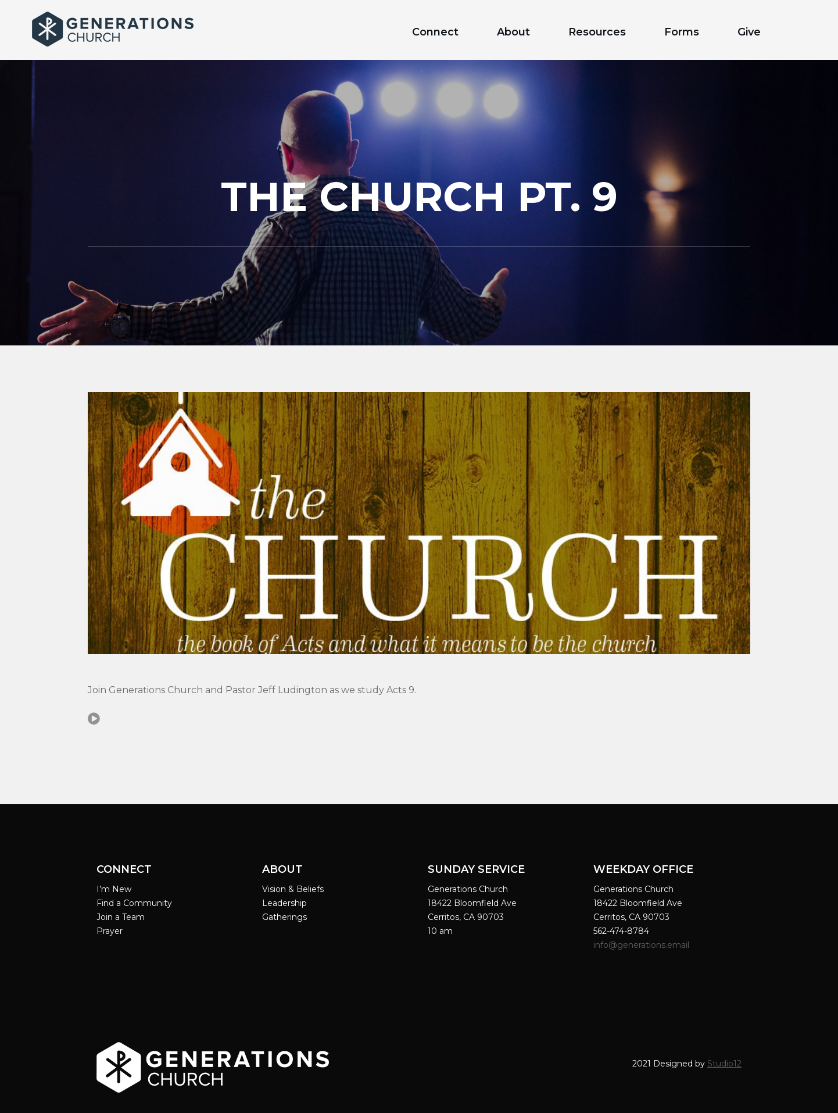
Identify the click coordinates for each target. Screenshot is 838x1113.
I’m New (113, 889)
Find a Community (134, 903)
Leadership (284, 903)
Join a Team (120, 917)
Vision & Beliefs (293, 889)
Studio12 (724, 1063)
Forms (681, 32)
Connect (435, 32)
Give (749, 32)
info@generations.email (642, 945)
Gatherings (284, 917)
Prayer (109, 931)
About (513, 32)
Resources (597, 32)
